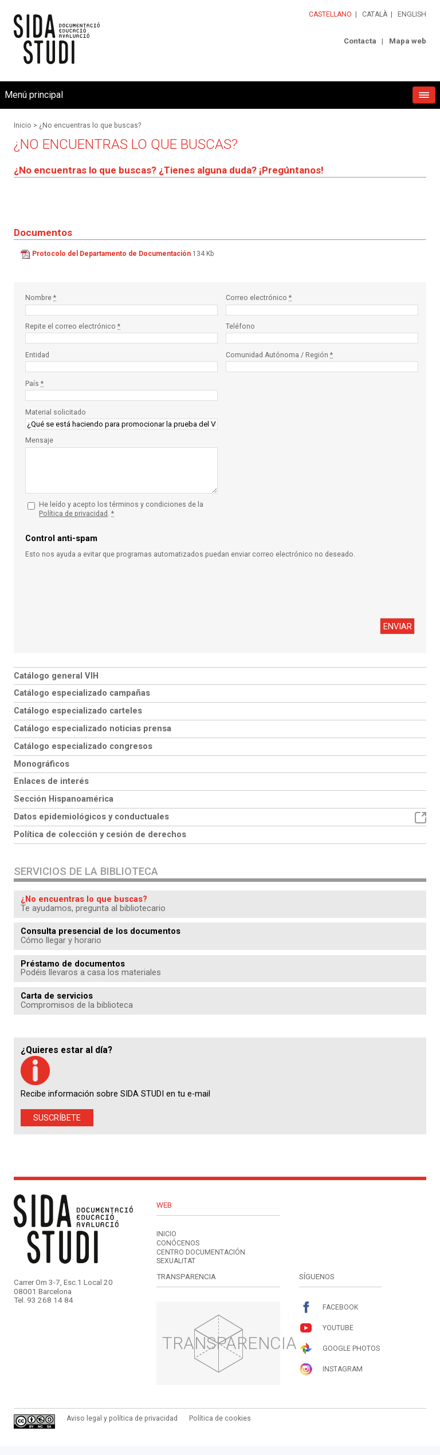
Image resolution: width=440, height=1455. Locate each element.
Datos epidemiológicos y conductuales (220, 817)
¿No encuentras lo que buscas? (90, 125)
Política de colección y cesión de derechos (100, 834)
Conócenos (177, 1243)
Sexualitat (175, 1261)
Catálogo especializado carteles (78, 710)
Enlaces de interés (51, 781)
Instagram (331, 1369)
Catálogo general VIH (56, 676)
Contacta (360, 41)
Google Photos (339, 1349)
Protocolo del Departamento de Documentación (111, 254)
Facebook (328, 1308)
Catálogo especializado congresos (83, 746)
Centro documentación (200, 1252)
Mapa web (407, 41)
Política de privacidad (73, 514)
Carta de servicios (57, 996)
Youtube (326, 1328)
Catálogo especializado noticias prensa (92, 728)
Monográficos (41, 764)
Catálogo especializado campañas (82, 693)
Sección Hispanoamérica (63, 799)
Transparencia (229, 1343)
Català (374, 14)
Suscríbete (57, 1118)
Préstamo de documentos (73, 964)
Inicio (23, 125)
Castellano (330, 14)
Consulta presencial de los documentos (100, 931)
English (412, 14)
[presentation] (112, 588)
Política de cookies (220, 1418)
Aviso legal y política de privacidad (122, 1418)
